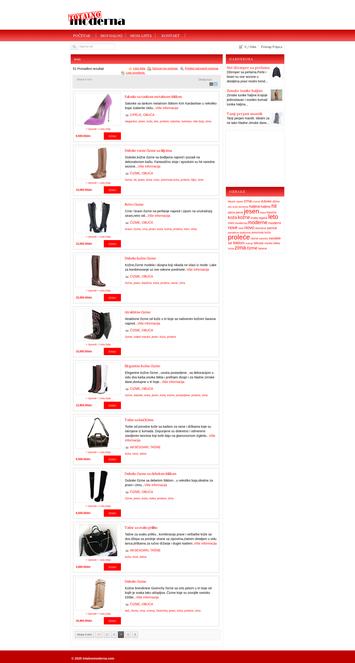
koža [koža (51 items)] (232, 217)
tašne (143, 453)
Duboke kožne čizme (140, 258)
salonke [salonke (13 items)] (263, 238)
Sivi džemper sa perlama (248, 67)
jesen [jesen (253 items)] (251, 211)
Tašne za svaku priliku (141, 527)
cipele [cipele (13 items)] (239, 201)
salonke (175, 121)
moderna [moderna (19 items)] (241, 223)
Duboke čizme (135, 581)
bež (127, 610)
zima (208, 121)
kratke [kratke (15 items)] (254, 218)
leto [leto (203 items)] (273, 216)
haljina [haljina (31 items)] (254, 206)
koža (149, 121)
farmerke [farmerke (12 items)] (243, 206)
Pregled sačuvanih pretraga (201, 68)
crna (144, 229)
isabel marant (142, 336)
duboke (138, 395)
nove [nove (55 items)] (233, 227)
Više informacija (167, 108)
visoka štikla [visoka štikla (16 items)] (272, 243)
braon (128, 229)
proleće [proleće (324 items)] (239, 237)
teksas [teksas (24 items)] (259, 243)
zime (201, 179)
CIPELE (135, 115)
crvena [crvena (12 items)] (256, 201)
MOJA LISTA (141, 35)
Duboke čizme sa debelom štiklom (150, 473)
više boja (198, 121)
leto (156, 121)
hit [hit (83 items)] (274, 206)
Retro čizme (134, 204)
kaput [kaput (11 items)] (263, 212)
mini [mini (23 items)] (231, 223)
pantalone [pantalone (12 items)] (233, 232)
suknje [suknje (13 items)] (249, 243)
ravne (174, 283)
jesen (141, 121)
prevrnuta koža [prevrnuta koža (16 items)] (260, 232)
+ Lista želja (103, 129)
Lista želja (139, 68)
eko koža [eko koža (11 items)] (233, 206)
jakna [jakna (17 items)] (231, 212)
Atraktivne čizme (138, 312)
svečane (186, 121)
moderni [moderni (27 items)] (274, 223)
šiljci (193, 179)
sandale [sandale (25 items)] (275, 238)
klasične (146, 283)
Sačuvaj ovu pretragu (165, 68)
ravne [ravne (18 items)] (254, 238)
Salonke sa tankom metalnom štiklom (153, 96)
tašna (143, 556)
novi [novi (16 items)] (240, 228)
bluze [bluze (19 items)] (231, 201)
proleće (164, 121)
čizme (128, 179)
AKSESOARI (139, 447)
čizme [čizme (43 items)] (252, 248)
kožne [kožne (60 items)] (244, 217)
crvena (150, 610)
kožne (168, 229)
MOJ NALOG (111, 35)
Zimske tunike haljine (245, 90)
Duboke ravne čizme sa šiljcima (148, 150)
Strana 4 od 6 (84, 634)
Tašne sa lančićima (139, 419)
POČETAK (81, 35)
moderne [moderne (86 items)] (257, 222)
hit (135, 179)
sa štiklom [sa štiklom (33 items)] (236, 243)
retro (186, 229)
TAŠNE (155, 447)
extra (147, 395)
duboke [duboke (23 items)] (266, 201)
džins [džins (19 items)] (276, 201)
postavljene (183, 395)
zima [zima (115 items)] (240, 248)
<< (99, 634)
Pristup (266, 47)
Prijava (277, 47)
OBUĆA (148, 115)
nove (135, 556)
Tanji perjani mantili (244, 113)
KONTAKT (171, 35)
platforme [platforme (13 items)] (245, 232)
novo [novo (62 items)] (249, 227)
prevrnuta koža (170, 179)
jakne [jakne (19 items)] (239, 212)
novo (156, 179)
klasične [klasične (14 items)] (271, 212)
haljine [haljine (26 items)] (266, 206)
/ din (250, 47)
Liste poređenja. (135, 72)
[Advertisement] (224, 15)
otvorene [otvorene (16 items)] (260, 228)
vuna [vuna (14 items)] (231, 248)
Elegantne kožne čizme (142, 366)
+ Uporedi (91, 129)
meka (152, 498)
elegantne (131, 121)
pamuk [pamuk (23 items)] (272, 228)
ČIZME (135, 173)
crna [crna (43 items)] (248, 201)
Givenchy (161, 610)
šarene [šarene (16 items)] (262, 248)
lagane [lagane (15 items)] (263, 218)
